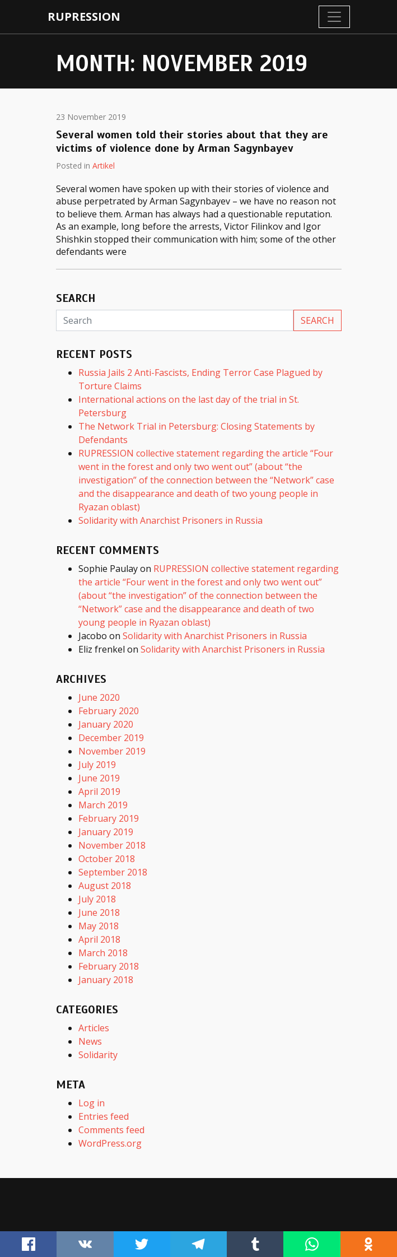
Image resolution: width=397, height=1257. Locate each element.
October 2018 (106, 859)
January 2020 (105, 724)
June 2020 (99, 697)
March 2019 (103, 805)
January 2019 (105, 832)
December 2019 (111, 738)
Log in (91, 1103)
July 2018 (97, 899)
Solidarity (98, 1055)
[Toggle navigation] (334, 17)
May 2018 (98, 926)
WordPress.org (110, 1143)
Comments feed (111, 1130)
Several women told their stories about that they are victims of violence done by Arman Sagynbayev (192, 141)
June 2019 (99, 778)
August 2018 (104, 885)
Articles (93, 1028)
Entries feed (103, 1116)
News (90, 1041)
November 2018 (112, 845)
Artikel (103, 165)
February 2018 (108, 966)
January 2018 (105, 980)
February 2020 (108, 711)
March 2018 (103, 953)
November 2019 (112, 751)
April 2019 (99, 791)
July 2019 (97, 764)
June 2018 (99, 912)
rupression (84, 16)
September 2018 (112, 872)
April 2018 (99, 939)
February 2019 (108, 818)
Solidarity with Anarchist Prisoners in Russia (170, 520)
